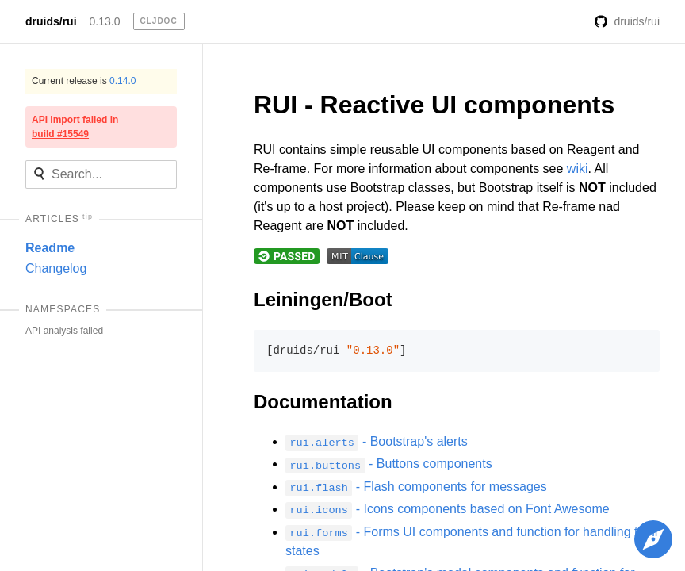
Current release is (84, 80)
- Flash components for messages (416, 486)
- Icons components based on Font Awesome (447, 508)
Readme (50, 248)
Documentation (323, 401)
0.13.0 (105, 21)
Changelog (55, 268)
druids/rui (51, 21)
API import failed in (75, 127)
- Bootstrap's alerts (376, 441)
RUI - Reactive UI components (434, 104)
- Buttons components (388, 463)
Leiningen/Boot (323, 299)
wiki (577, 168)
